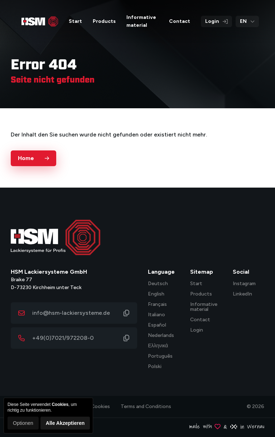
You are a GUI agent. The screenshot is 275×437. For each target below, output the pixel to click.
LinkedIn (242, 294)
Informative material (203, 307)
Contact (200, 320)
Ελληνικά (158, 346)
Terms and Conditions (146, 406)
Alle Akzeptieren (65, 423)
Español (157, 325)
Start (196, 284)
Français (157, 304)
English (156, 294)
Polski (154, 366)
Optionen (23, 423)
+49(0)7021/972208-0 (63, 337)
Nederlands (161, 335)
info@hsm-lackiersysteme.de (71, 312)
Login (216, 21)
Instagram (244, 284)
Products (201, 294)
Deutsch (158, 284)
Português (160, 356)
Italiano (156, 315)
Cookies (100, 406)
